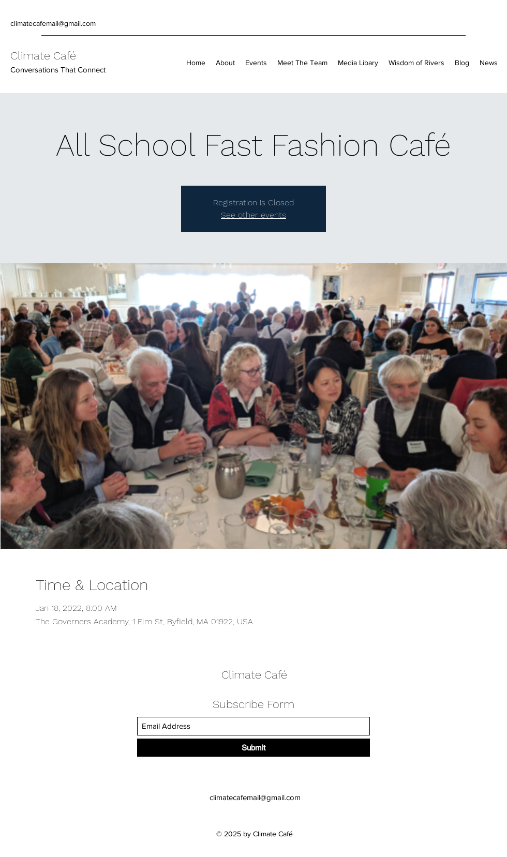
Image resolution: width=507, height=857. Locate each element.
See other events (253, 215)
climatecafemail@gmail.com (53, 23)
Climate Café (43, 55)
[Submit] (253, 748)
